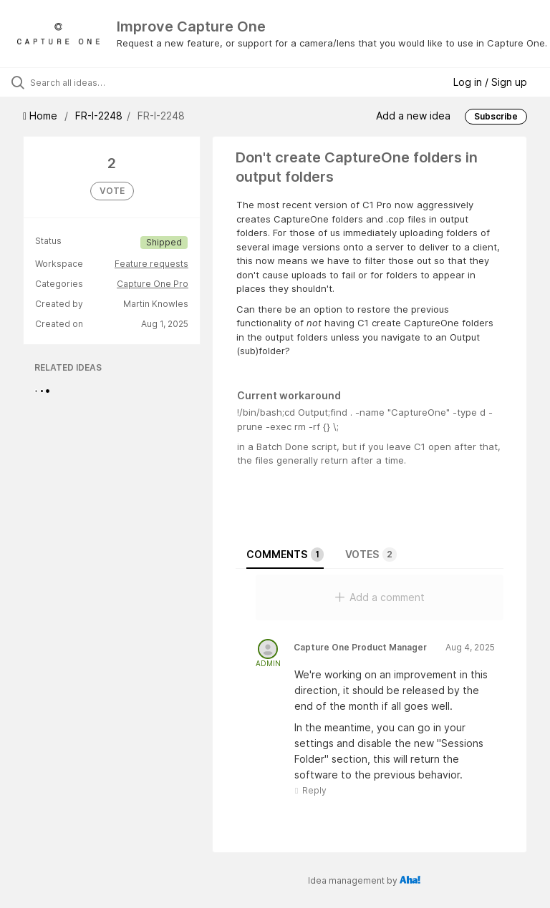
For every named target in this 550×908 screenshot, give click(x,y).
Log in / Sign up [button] (490, 82)
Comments (285, 554)
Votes (371, 554)
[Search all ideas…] (96, 82)
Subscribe (496, 116)
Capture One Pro (152, 283)
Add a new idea (413, 115)
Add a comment (380, 597)
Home (41, 115)
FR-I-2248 (98, 115)
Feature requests (151, 263)
